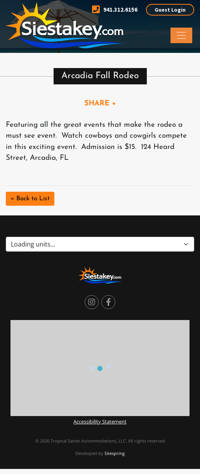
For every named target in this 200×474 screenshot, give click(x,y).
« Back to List (30, 199)
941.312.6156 (114, 9)
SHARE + (100, 103)
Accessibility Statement (100, 421)
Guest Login (170, 9)
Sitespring (114, 453)
